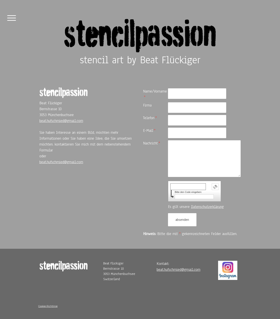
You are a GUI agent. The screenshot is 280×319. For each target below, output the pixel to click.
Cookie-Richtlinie (48, 306)
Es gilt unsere (196, 206)
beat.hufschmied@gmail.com (61, 120)
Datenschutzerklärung (207, 206)
